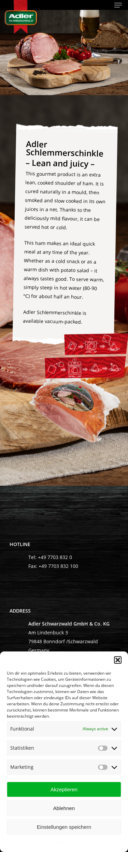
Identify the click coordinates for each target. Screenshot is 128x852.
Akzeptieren (64, 789)
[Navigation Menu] (118, 5)
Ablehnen (64, 808)
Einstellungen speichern (64, 827)
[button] (117, 660)
